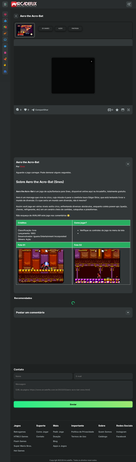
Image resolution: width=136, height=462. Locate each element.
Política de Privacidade (82, 432)
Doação (57, 436)
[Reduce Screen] (123, 110)
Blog (55, 441)
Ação (60, 28)
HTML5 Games (21, 436)
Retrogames (20, 432)
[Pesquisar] (129, 4)
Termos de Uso (78, 436)
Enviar (73, 404)
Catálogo (102, 436)
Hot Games (19, 450)
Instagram (121, 432)
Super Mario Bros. (23, 446)
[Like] (26, 110)
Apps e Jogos (60, 446)
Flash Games (20, 441)
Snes (22, 166)
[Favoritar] (117, 110)
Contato (40, 436)
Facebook (121, 436)
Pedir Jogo (58, 432)
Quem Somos (105, 432)
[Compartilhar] (39, 110)
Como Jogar (42, 432)
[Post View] (110, 110)
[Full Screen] (128, 110)
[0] (18, 110)
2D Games (45, 28)
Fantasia (75, 28)
